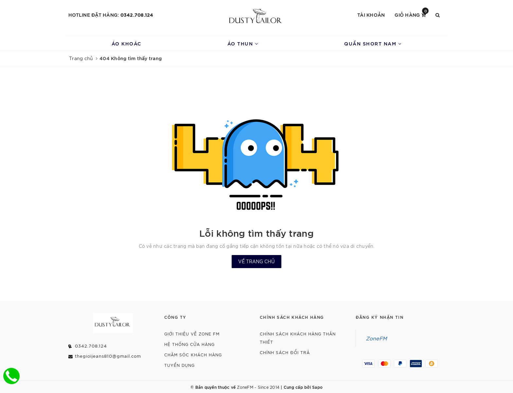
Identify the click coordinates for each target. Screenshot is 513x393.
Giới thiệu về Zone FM (192, 333)
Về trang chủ (256, 261)
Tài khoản (371, 14)
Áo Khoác (126, 43)
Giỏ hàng (412, 14)
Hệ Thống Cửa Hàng (189, 344)
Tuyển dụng (179, 365)
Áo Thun (242, 43)
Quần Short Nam (372, 43)
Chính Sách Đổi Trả (285, 352)
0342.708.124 (136, 14)
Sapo (317, 386)
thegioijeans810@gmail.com (108, 356)
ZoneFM (376, 338)
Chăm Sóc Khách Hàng (193, 354)
